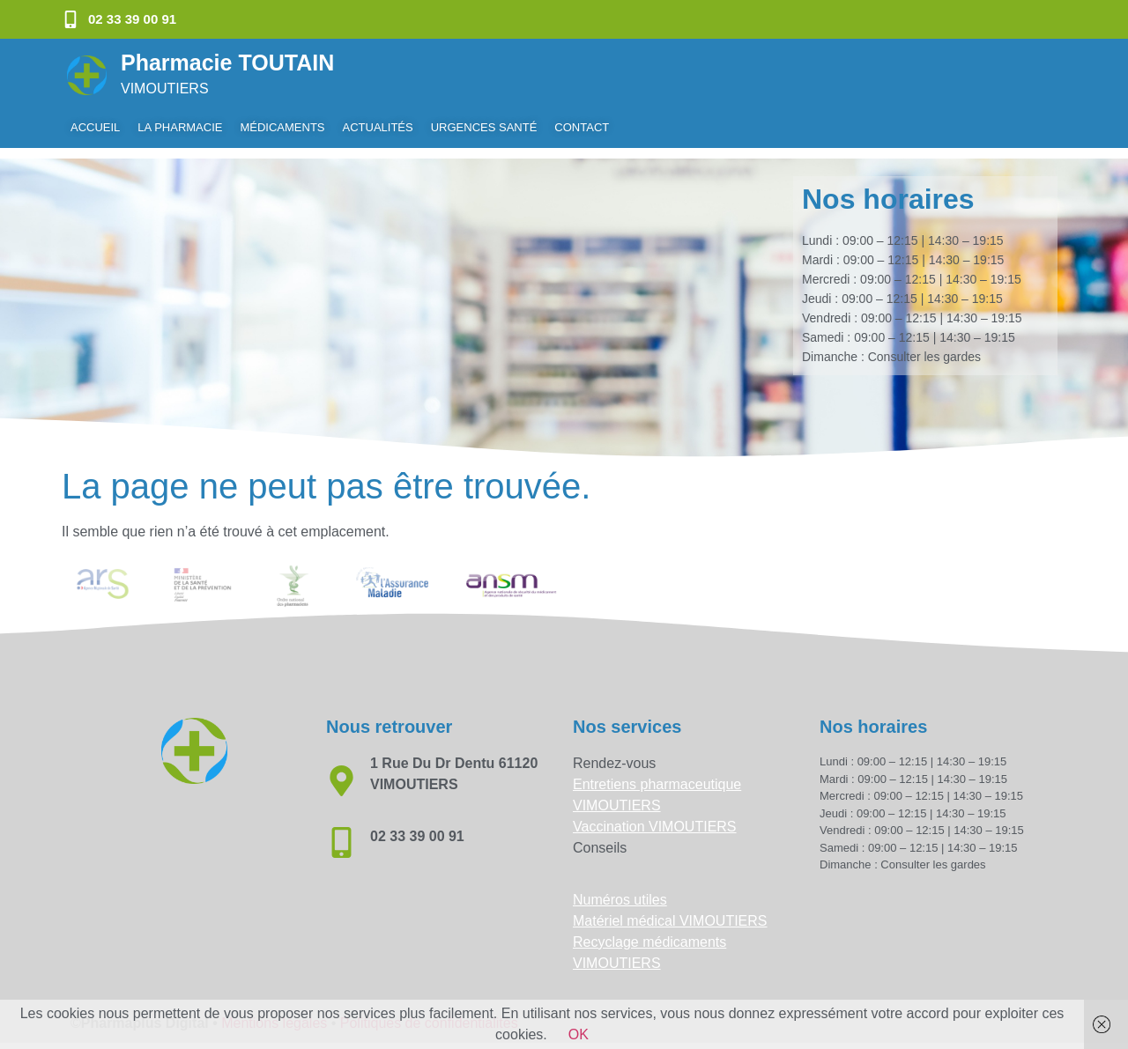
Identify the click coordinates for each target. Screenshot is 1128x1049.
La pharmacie (179, 127)
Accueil (95, 127)
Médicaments (282, 127)
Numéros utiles (620, 889)
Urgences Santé (484, 127)
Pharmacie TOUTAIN (227, 62)
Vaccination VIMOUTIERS (655, 816)
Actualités (378, 127)
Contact (581, 127)
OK (578, 1034)
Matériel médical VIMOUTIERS (670, 910)
